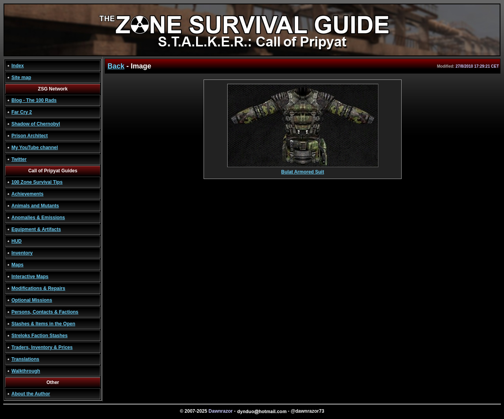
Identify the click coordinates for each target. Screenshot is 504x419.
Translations (25, 359)
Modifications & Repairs (38, 288)
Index (17, 65)
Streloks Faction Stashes (39, 335)
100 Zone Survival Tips (37, 182)
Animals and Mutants (35, 206)
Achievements (27, 194)
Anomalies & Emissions (38, 217)
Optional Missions (31, 300)
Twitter (18, 159)
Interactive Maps (29, 276)
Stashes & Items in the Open (43, 324)
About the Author (30, 394)
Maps (17, 265)
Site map (21, 77)
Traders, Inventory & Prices (41, 347)
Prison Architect (29, 135)
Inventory (22, 253)
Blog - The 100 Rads (34, 100)
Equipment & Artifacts (36, 229)
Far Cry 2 (21, 112)
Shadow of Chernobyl (35, 124)
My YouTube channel (34, 147)
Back (115, 66)
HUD (16, 241)
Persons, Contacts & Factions (44, 312)
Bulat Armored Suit (302, 170)
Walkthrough (25, 371)
